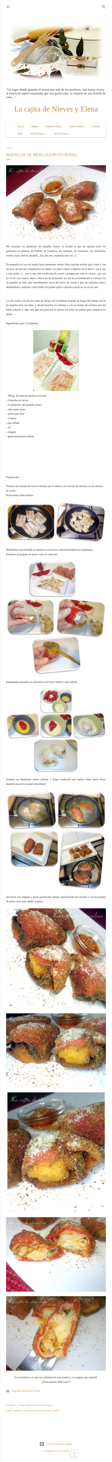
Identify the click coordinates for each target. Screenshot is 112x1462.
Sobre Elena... (61, 133)
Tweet (37, 1390)
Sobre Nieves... (38, 133)
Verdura (56, 1410)
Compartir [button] (10, 1405)
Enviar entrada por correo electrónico (35, 1405)
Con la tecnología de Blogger (56, 1444)
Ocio (20, 133)
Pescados (28, 1410)
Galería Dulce (76, 126)
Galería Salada (53, 126)
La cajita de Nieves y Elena (56, 109)
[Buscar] (103, 6)
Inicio (21, 126)
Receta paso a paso (42, 1410)
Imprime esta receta (22, 1390)
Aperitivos (18, 1410)
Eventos (96, 126)
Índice (34, 126)
